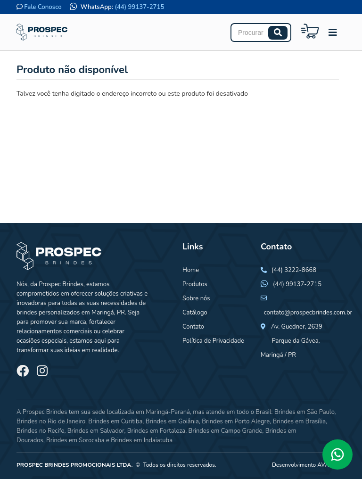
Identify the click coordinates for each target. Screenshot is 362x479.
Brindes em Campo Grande (225, 431)
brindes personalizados (48, 312)
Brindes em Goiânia (172, 421)
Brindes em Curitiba (115, 421)
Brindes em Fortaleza (156, 431)
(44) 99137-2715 (140, 7)
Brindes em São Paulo (304, 412)
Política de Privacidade (213, 341)
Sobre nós (196, 298)
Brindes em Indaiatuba (142, 440)
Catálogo (194, 312)
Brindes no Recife (40, 431)
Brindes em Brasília (299, 421)
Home (190, 270)
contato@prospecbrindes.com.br (308, 312)
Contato (193, 326)
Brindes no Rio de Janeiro (50, 421)
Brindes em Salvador (95, 431)
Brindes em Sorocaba (75, 440)
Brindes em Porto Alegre (236, 421)
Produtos (194, 284)
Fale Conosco (42, 7)
